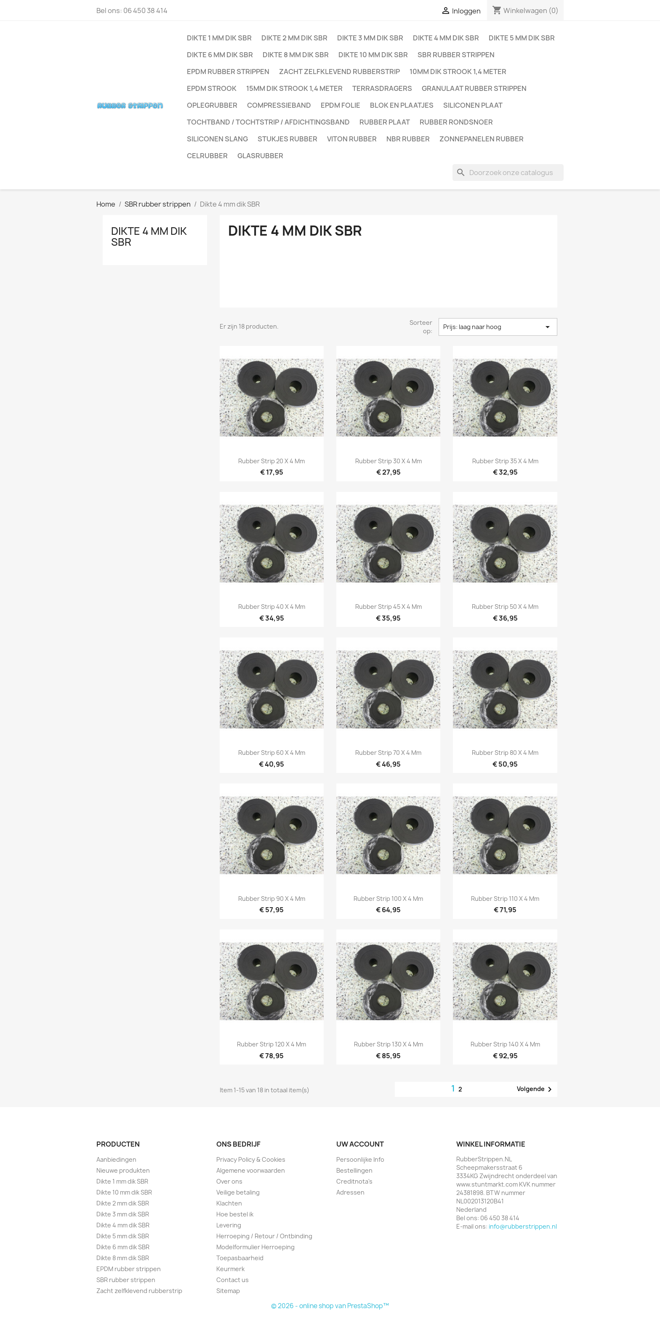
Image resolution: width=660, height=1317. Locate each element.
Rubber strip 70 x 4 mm (388, 753)
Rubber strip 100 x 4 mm (388, 899)
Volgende (536, 1089)
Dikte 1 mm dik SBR (219, 37)
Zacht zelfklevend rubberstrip (339, 71)
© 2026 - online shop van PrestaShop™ (330, 1305)
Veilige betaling (238, 1192)
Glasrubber (260, 155)
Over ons (229, 1181)
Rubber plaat (384, 122)
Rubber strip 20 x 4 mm (271, 461)
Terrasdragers (382, 88)
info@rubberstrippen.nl (523, 1226)
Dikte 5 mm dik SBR (522, 37)
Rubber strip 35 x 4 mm (505, 461)
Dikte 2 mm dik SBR (294, 37)
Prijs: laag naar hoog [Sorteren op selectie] (498, 327)
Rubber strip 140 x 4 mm (505, 1044)
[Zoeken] (508, 172)
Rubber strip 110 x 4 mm (505, 899)
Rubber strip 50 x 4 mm (505, 607)
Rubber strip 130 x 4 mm (388, 1044)
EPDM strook (212, 88)
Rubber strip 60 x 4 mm (271, 753)
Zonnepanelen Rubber (481, 138)
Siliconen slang (217, 138)
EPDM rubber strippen (228, 71)
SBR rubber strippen (456, 54)
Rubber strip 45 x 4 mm (388, 607)
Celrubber (207, 155)
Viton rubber (352, 138)
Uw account (360, 1144)
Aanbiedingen (116, 1159)
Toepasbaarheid (239, 1258)
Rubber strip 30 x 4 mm (388, 461)
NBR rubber (408, 138)
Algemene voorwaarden (250, 1170)
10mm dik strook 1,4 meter (458, 71)
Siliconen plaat (473, 105)
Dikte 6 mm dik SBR (220, 54)
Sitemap (228, 1291)
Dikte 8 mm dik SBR (296, 54)
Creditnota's (354, 1181)
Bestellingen (354, 1170)
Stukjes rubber (287, 138)
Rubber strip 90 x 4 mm (271, 899)
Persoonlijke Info (360, 1159)
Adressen (350, 1192)
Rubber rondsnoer (456, 122)
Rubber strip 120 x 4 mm (271, 1044)
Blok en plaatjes (402, 105)
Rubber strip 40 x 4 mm (271, 607)
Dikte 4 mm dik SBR (446, 37)
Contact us (232, 1280)
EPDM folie (340, 105)
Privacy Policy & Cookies (250, 1159)
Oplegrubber (212, 105)
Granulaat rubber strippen (474, 88)
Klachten (229, 1203)
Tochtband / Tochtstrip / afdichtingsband (268, 122)
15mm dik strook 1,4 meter (294, 88)
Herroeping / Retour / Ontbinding (264, 1236)
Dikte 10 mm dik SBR (373, 54)
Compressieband (279, 105)
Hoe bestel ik (234, 1214)
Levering (228, 1225)
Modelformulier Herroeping (255, 1247)
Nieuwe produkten (123, 1170)
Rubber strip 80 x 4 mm (505, 753)
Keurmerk (230, 1269)
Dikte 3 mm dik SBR (370, 37)
